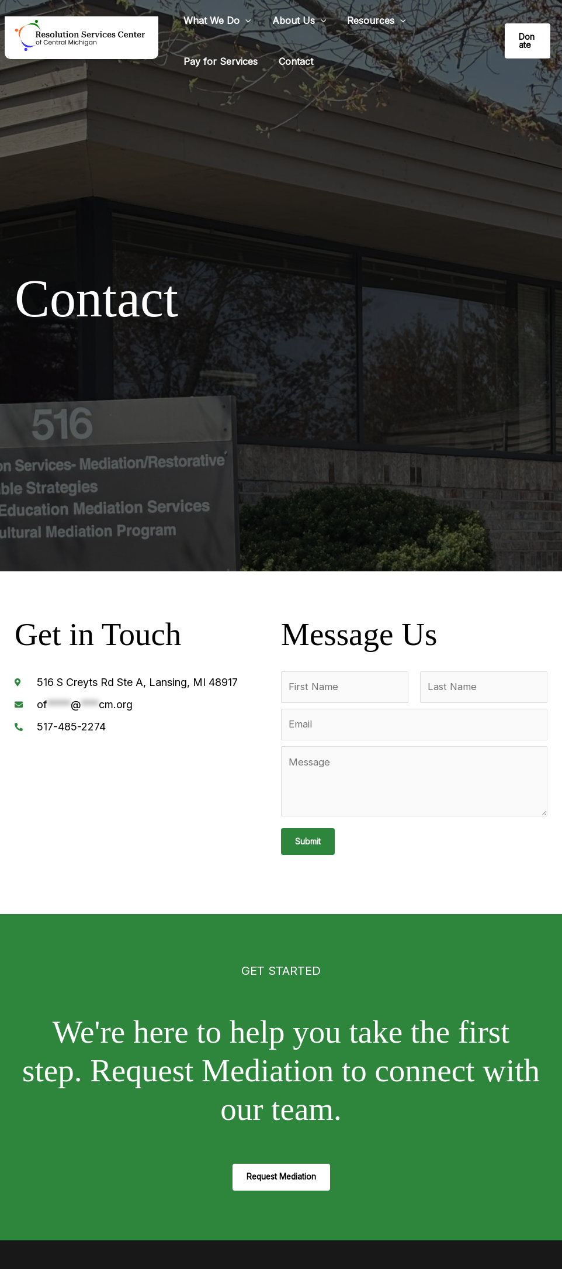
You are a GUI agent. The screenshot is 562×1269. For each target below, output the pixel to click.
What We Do (216, 20)
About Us (296, 20)
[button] (244, 20)
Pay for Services (219, 61)
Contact (292, 61)
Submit (308, 843)
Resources (370, 20)
